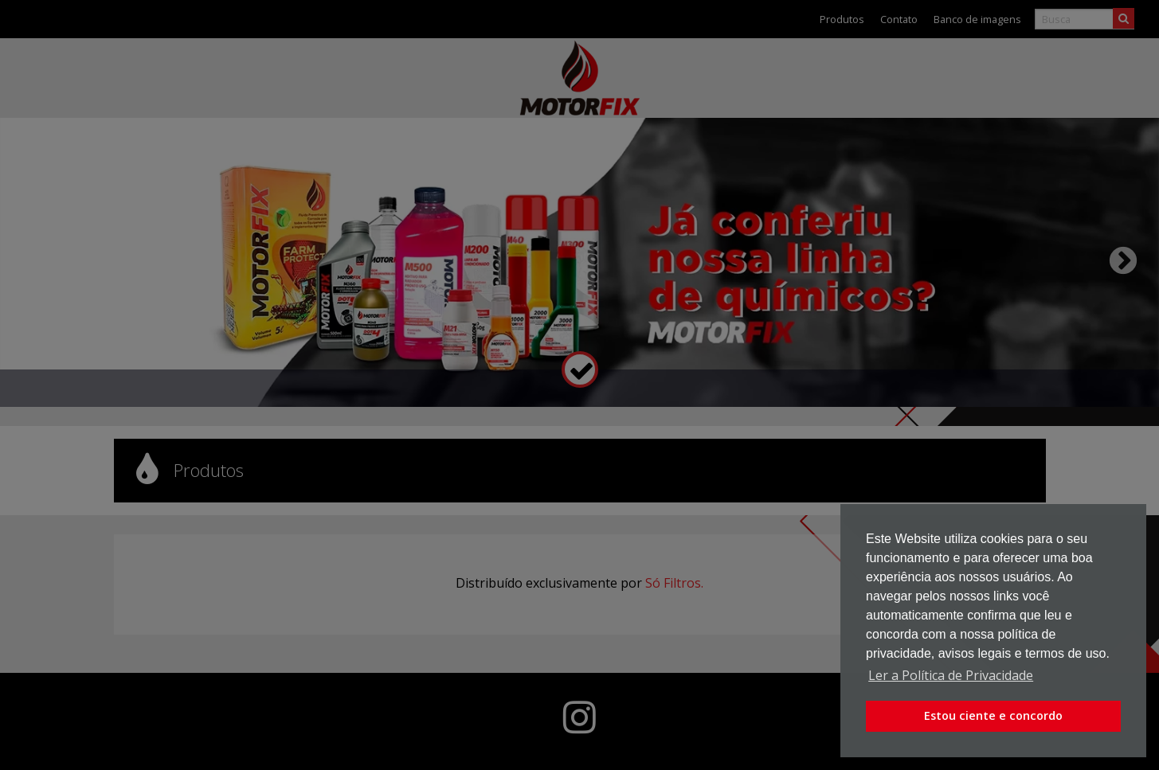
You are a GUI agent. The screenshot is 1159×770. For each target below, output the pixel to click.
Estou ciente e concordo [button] (993, 715)
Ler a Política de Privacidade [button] (950, 675)
